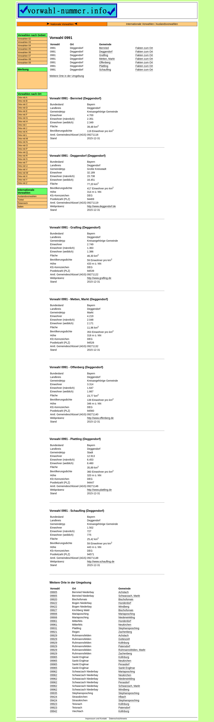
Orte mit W (23, 173)
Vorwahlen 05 (24, 49)
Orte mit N (23, 142)
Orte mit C (23, 104)
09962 (53, 671)
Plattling (103, 66)
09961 (53, 621)
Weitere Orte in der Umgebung (67, 75)
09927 (53, 610)
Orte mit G (23, 118)
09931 (53, 628)
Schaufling (105, 69)
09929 (53, 635)
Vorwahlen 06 (24, 52)
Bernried (104, 48)
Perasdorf (123, 664)
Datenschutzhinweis (118, 718)
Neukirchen (124, 624)
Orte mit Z (22, 183)
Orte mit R (23, 156)
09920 (53, 599)
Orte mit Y (22, 180)
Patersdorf (124, 646)
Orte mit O (23, 145)
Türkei (21, 200)
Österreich (23, 203)
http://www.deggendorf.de (101, 206)
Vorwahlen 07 (24, 56)
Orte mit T (22, 162)
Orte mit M (23, 138)
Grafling (103, 55)
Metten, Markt (107, 58)
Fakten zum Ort (144, 48)
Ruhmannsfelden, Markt (131, 649)
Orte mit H (23, 121)
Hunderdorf (124, 603)
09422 (53, 603)
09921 (53, 631)
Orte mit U (23, 166)
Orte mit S (22, 159)
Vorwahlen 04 (24, 45)
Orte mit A (22, 97)
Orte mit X (22, 176)
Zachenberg (125, 631)
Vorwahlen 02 (24, 39)
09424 (53, 696)
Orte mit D (23, 108)
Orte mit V (22, 169)
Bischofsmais (125, 599)
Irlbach (122, 696)
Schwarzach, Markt (129, 595)
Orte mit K (22, 132)
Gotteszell (124, 639)
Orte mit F (22, 114)
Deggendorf (105, 51)
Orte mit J (22, 128)
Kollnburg (123, 642)
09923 (53, 704)
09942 (53, 711)
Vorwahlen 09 (24, 62)
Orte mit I (22, 125)
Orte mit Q (23, 152)
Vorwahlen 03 (24, 42)
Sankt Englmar (126, 667)
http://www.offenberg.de (100, 418)
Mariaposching (126, 613)
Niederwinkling (126, 617)
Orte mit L (22, 135)
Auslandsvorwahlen (27, 196)
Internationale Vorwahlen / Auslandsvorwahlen (152, 24)
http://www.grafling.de (99, 278)
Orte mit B (22, 101)
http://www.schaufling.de (100, 561)
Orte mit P (22, 149)
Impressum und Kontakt (96, 718)
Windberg (123, 606)
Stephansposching (128, 628)
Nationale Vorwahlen (62, 24)
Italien (20, 206)
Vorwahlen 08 (24, 59)
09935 (53, 693)
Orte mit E (22, 111)
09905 (53, 592)
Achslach (123, 592)
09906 (53, 613)
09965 (53, 657)
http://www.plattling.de (99, 489)
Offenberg (104, 62)
